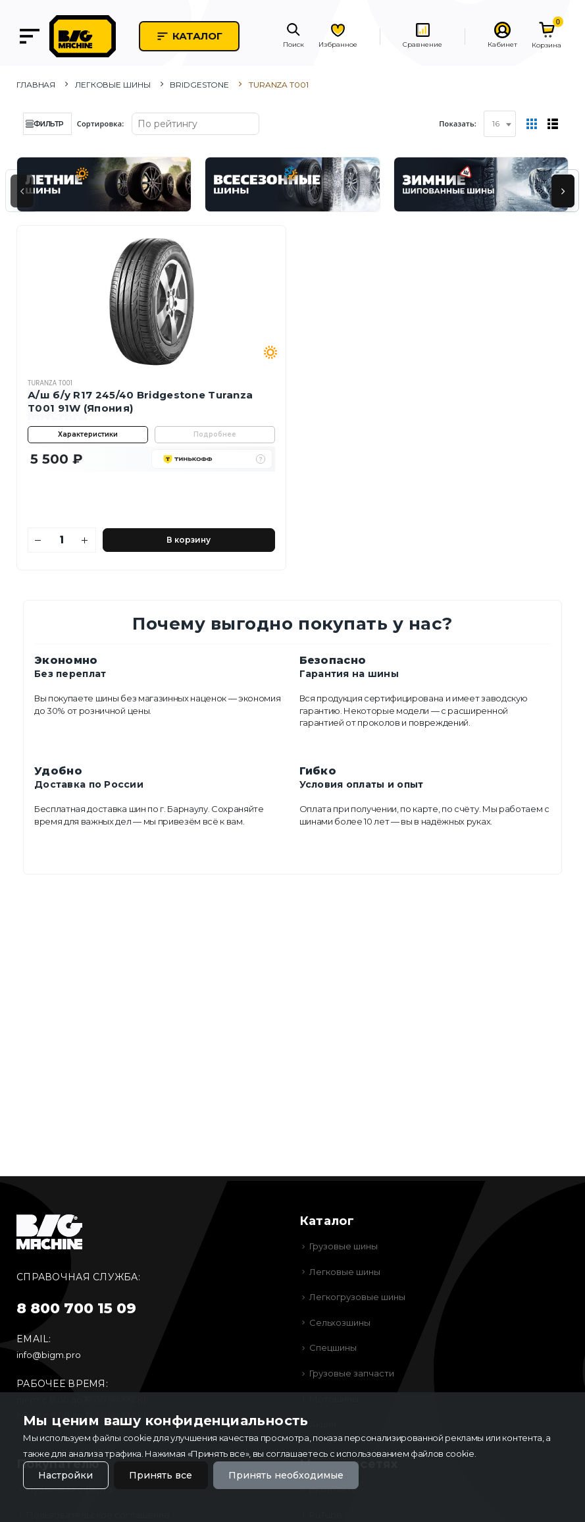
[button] (293, 36)
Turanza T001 (50, 383)
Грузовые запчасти (351, 1373)
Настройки (65, 1475)
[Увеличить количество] (85, 540)
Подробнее (214, 434)
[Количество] (62, 540)
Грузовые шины (343, 1246)
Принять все (160, 1475)
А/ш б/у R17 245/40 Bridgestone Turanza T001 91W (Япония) (140, 401)
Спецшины (333, 1347)
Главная (35, 85)
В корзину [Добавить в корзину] (188, 540)
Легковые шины (112, 85)
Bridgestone (199, 85)
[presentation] (22, 191)
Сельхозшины (339, 1322)
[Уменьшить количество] (38, 540)
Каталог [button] (189, 36)
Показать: (457, 123)
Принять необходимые (285, 1475)
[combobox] (500, 124)
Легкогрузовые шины (357, 1296)
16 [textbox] (495, 123)
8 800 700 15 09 (76, 1308)
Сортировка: (100, 123)
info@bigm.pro (48, 1354)
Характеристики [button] (88, 434)
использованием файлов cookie (405, 1453)
